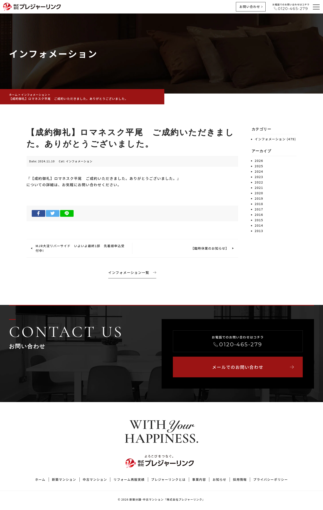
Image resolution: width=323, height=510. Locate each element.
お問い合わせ (249, 6)
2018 (259, 203)
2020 (259, 193)
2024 (259, 171)
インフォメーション (79, 161)
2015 (259, 220)
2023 (259, 176)
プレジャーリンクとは (168, 481)
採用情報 (240, 481)
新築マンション (64, 481)
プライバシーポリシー (270, 481)
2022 (259, 182)
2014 (259, 225)
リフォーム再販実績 (129, 481)
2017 (259, 209)
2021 (259, 187)
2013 (259, 230)
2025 (259, 166)
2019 (259, 198)
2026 (259, 160)
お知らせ (219, 481)
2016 (259, 214)
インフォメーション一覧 (132, 272)
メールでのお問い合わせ (252, 368)
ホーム (40, 481)
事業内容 (199, 481)
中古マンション (95, 481)
